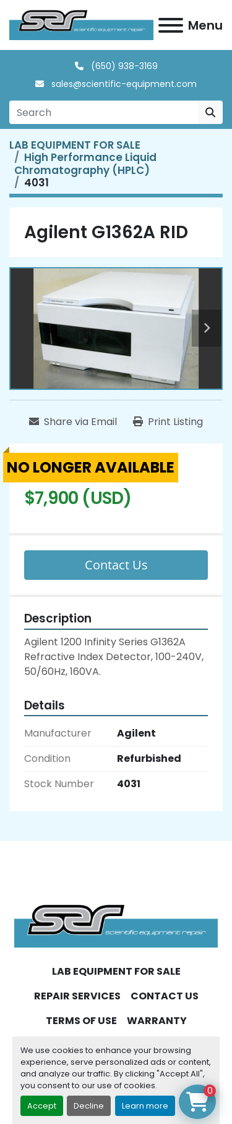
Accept (41, 1106)
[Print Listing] (168, 422)
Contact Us (116, 564)
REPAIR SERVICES (77, 996)
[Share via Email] (73, 422)
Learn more (145, 1106)
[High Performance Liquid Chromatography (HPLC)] (85, 163)
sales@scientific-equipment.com (123, 84)
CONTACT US (165, 996)
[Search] (103, 112)
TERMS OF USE (81, 1021)
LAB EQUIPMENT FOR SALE (116, 971)
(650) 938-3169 (123, 66)
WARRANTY (157, 1021)
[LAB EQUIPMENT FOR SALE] (74, 145)
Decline (89, 1106)
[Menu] (170, 25)
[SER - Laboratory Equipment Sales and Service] (116, 925)
